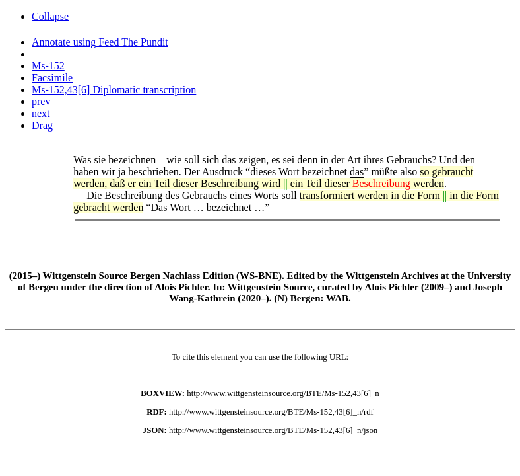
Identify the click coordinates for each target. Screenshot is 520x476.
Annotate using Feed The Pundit (100, 42)
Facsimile (52, 77)
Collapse (50, 16)
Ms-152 (48, 65)
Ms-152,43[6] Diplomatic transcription (114, 89)
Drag (42, 125)
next (41, 113)
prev (41, 101)
